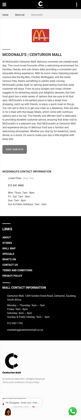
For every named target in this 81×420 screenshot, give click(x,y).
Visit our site (15, 149)
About (6, 237)
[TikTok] (16, 390)
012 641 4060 (16, 185)
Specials (8, 253)
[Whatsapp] (22, 390)
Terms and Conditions (17, 270)
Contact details (75, 4)
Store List (19, 15)
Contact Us (10, 264)
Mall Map (9, 248)
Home (5, 15)
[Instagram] (10, 390)
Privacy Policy (12, 275)
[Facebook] (76, 160)
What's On (9, 259)
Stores (7, 242)
